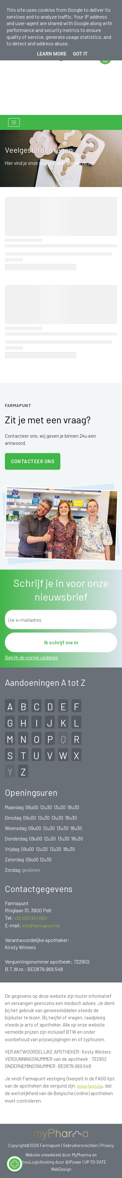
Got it (80, 54)
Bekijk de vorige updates (31, 657)
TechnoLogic (28, 1162)
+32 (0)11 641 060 (30, 918)
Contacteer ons (32, 461)
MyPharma (81, 1154)
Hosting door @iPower (60, 1162)
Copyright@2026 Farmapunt (34, 1145)
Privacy (107, 1145)
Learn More (52, 54)
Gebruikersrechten (81, 1145)
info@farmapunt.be (41, 925)
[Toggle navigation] (14, 122)
